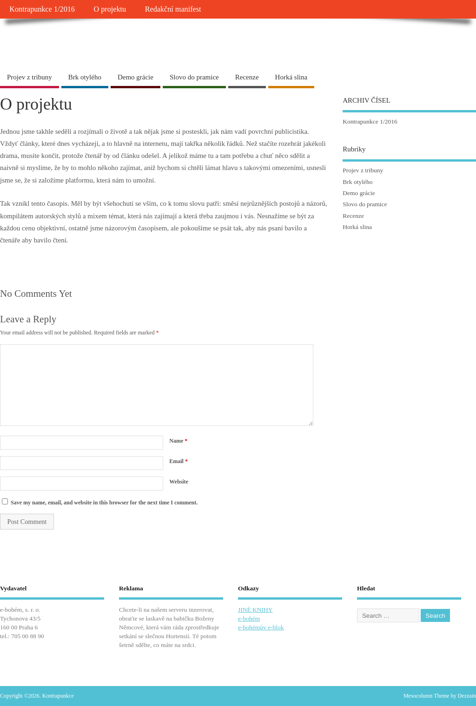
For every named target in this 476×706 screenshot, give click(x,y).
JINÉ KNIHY (255, 609)
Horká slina (291, 77)
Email (178, 461)
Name (178, 441)
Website (178, 481)
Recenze (247, 77)
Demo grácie (135, 77)
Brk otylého (84, 77)
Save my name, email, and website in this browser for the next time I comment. (104, 502)
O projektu (109, 9)
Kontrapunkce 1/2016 (42, 9)
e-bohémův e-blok (261, 627)
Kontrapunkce (46, 39)
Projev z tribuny (29, 77)
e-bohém (249, 618)
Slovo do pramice (194, 77)
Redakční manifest (173, 9)
